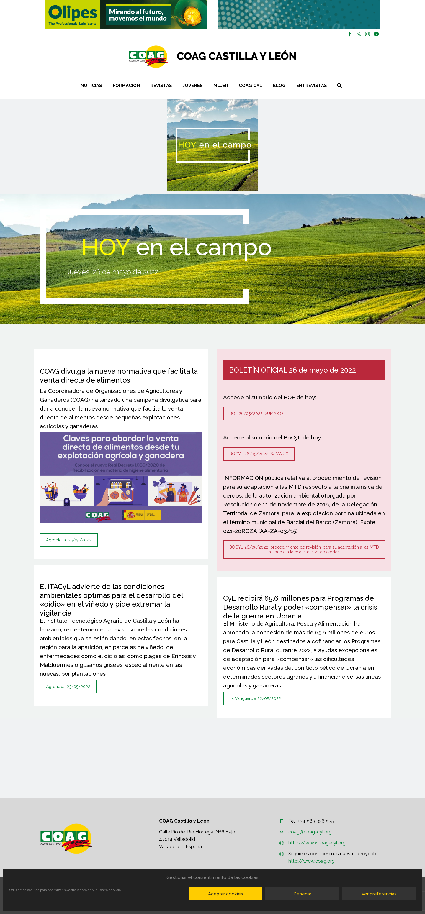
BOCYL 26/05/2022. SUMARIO (259, 454)
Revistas (161, 85)
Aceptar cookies (225, 894)
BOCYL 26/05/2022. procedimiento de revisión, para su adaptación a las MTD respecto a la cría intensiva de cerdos (304, 549)
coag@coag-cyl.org (310, 832)
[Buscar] (339, 85)
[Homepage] (248, 56)
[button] (126, 14)
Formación (126, 85)
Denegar (302, 894)
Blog (279, 85)
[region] (126, 14)
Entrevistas (311, 85)
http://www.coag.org (311, 861)
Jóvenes (193, 85)
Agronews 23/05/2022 (68, 686)
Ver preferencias (379, 894)
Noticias (91, 85)
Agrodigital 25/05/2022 (68, 540)
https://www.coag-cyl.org (317, 843)
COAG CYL (250, 85)
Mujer (220, 85)
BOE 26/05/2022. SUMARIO (256, 413)
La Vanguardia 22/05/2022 (255, 698)
